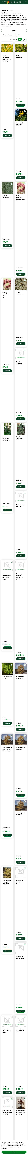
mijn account (14, 1116)
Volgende (25, 956)
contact (14, 1103)
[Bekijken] (23, 2)
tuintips (14, 1108)
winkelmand (14, 1120)
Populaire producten (14, 962)
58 (21, 956)
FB (2, 2)
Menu (26, 2)
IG (5, 2)
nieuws (14, 1105)
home (14, 1099)
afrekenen (14, 1123)
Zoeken (17, 2)
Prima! (14, 1152)
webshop (14, 1101)
